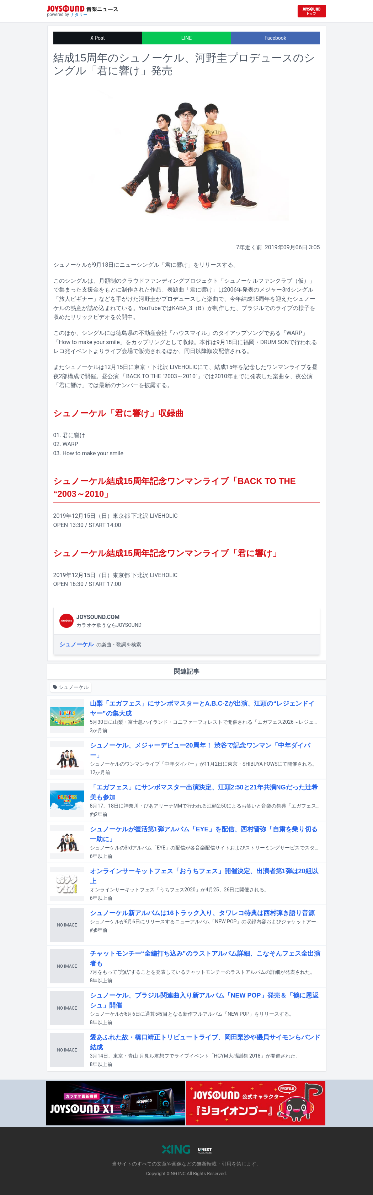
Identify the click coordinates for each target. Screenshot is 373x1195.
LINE (186, 38)
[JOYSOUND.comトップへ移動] (312, 11)
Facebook (275, 38)
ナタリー (78, 14)
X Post (97, 38)
